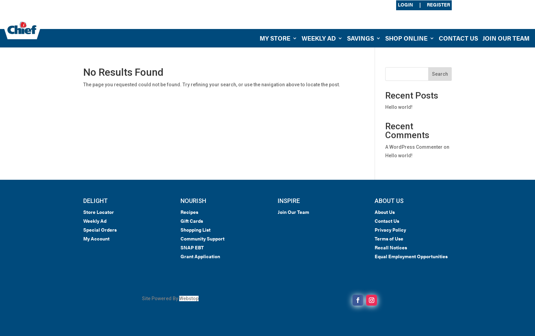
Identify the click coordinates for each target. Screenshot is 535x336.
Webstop (189, 298)
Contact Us (458, 39)
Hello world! (399, 107)
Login (405, 5)
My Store (275, 39)
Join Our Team (506, 39)
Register (438, 5)
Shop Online (406, 39)
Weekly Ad (319, 39)
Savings (360, 39)
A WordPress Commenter (414, 147)
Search (440, 74)
